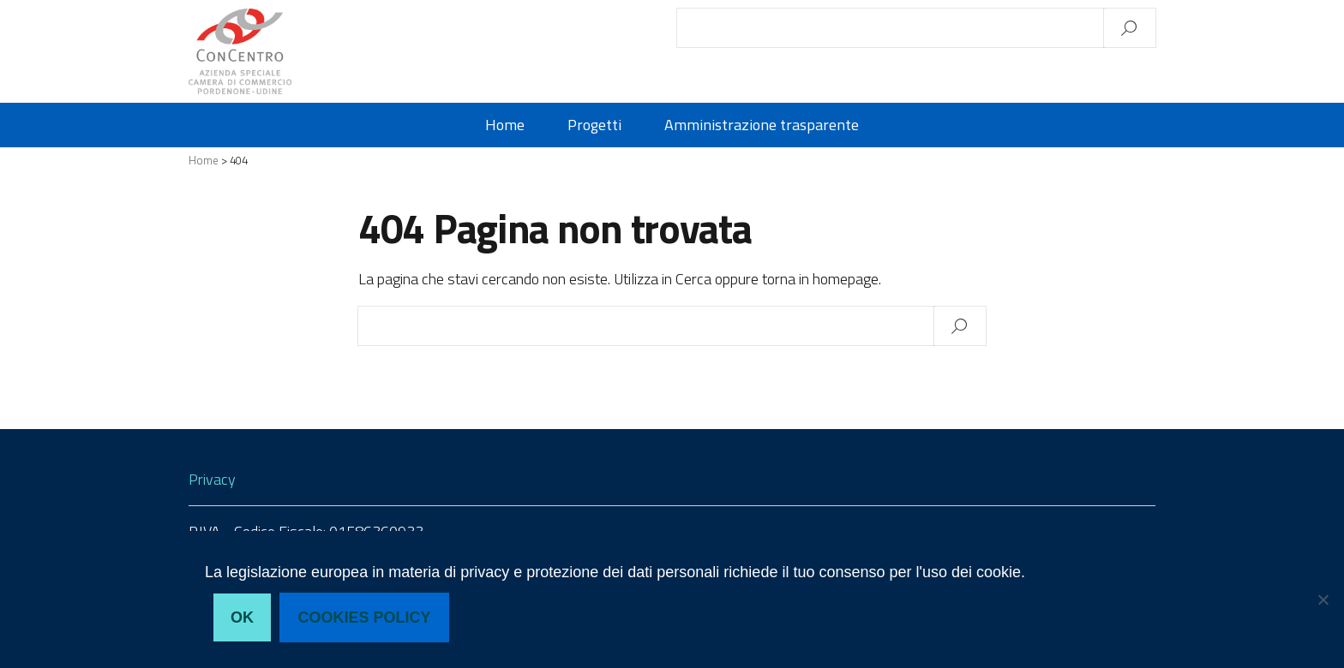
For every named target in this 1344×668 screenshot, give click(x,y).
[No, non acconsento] (1322, 599)
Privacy (212, 479)
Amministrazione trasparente (761, 125)
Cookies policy (364, 617)
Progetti (594, 125)
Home (505, 125)
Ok (242, 617)
